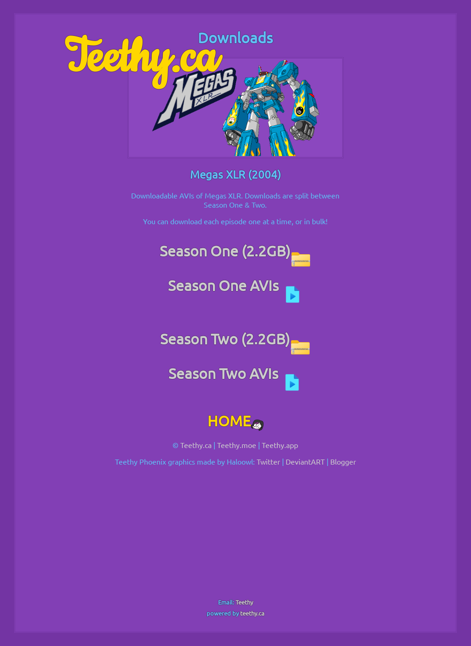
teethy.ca (252, 613)
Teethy (244, 602)
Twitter (268, 461)
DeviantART (305, 461)
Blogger (343, 461)
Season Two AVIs (235, 373)
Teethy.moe (236, 444)
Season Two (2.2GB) (235, 339)
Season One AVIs (235, 285)
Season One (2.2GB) (235, 251)
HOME (235, 421)
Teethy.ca (140, 58)
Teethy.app (280, 444)
